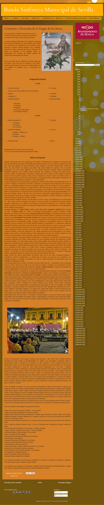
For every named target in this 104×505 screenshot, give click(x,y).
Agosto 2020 (79, 168)
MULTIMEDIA (94, 18)
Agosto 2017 (79, 161)
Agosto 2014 (14, 476)
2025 (79, 74)
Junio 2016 (78, 246)
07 (80, 113)
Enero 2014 (78, 191)
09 (80, 104)
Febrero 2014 (79, 207)
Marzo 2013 (78, 257)
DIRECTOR (36, 18)
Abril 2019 (78, 155)
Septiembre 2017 (80, 340)
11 (80, 99)
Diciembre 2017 (79, 182)
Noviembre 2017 (80, 301)
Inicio (40, 483)
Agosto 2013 (79, 157)
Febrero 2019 (79, 219)
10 (80, 101)
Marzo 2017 (78, 266)
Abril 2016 (78, 148)
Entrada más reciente (12, 483)
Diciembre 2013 (79, 173)
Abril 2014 (78, 143)
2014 (79, 94)
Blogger (65, 501)
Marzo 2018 (78, 269)
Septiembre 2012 (80, 328)
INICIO (6, 18)
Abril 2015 (78, 145)
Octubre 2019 (79, 324)
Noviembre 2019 (80, 305)
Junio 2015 (78, 244)
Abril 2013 (78, 141)
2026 (79, 71)
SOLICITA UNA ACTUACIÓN (76, 18)
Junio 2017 (78, 248)
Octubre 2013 (79, 310)
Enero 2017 (78, 198)
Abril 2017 (78, 150)
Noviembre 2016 (80, 298)
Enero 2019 (78, 203)
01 (80, 128)
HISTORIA (25, 18)
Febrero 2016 (79, 212)
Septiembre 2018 (80, 342)
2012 (79, 134)
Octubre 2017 (79, 319)
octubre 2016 (79, 317)
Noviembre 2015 (80, 296)
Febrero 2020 (79, 221)
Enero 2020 (78, 205)
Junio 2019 (78, 253)
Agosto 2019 (79, 166)
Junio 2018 (78, 251)
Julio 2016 (78, 230)
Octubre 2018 (79, 321)
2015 (79, 92)
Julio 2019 (78, 235)
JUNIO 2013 (78, 239)
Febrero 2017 (79, 214)
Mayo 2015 (78, 278)
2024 (79, 76)
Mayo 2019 (78, 287)
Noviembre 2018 (80, 303)
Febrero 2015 (79, 209)
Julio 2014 (78, 225)
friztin (49, 501)
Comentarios (59, 495)
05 (80, 118)
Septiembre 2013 (80, 331)
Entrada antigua (64, 483)
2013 (79, 131)
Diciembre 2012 (79, 171)
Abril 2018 (78, 152)
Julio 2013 (78, 223)
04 (80, 121)
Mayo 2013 (78, 273)
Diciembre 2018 (79, 184)
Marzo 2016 (78, 264)
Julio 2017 (78, 232)
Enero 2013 (78, 189)
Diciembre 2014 (79, 175)
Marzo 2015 (78, 262)
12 (80, 96)
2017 (79, 87)
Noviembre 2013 (80, 292)
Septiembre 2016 (80, 337)
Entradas (58, 492)
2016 (79, 89)
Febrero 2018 (79, 216)
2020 (79, 79)
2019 (79, 82)
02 (80, 126)
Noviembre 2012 (80, 289)
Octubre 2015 (79, 314)
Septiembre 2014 (80, 333)
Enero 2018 (78, 200)
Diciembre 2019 (79, 187)
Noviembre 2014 (80, 294)
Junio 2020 (78, 255)
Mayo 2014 (78, 276)
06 (80, 116)
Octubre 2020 (79, 326)
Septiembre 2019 (80, 344)
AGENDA (15, 18)
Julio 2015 (78, 228)
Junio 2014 (78, 241)
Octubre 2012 (79, 308)
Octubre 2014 (79, 312)
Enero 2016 (78, 196)
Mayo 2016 (78, 280)
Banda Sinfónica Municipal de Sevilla (48, 10)
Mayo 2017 (78, 283)
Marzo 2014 (78, 260)
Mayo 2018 (78, 285)
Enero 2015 (78, 193)
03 (80, 123)
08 (80, 106)
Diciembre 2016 (79, 180)
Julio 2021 (78, 237)
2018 (79, 84)
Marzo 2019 (78, 271)
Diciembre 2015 (79, 177)
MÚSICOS (59, 18)
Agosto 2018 (79, 164)
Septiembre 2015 (80, 335)
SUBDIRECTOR (47, 18)
